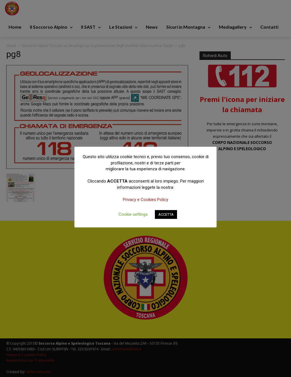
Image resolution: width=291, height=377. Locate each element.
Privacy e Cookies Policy (145, 199)
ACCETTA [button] (166, 214)
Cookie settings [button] (133, 214)
